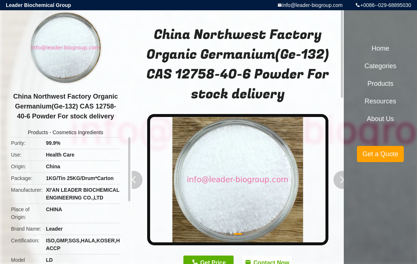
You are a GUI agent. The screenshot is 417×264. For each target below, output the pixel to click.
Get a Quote (380, 154)
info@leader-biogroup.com (312, 5)
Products (38, 132)
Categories (380, 66)
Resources (380, 101)
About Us (380, 118)
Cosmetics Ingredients (78, 132)
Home (380, 48)
